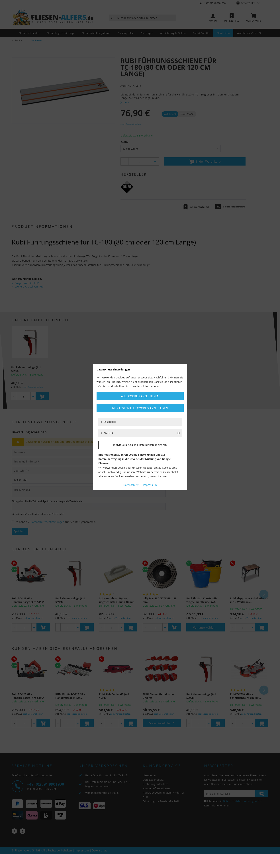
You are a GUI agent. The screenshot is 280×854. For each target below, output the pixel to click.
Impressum (150, 485)
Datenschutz (131, 485)
